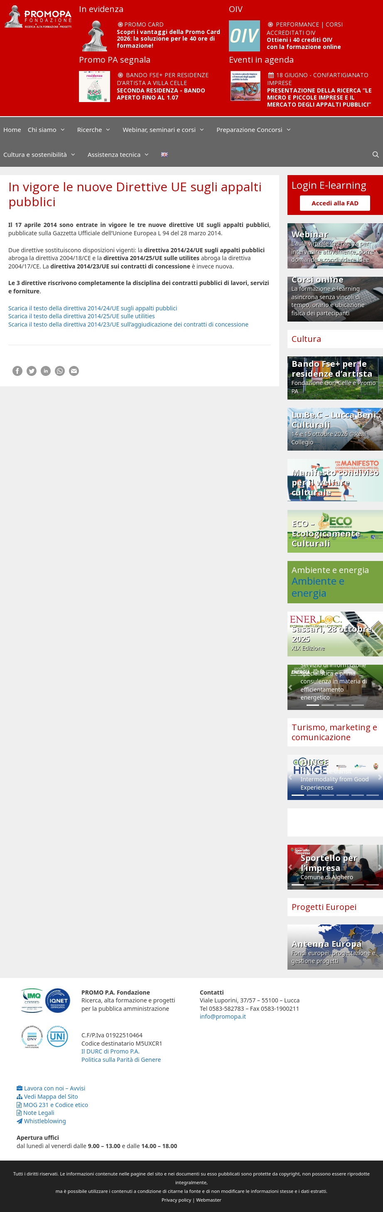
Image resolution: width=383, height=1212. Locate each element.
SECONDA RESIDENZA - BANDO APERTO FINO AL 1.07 (161, 93)
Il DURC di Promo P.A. (110, 1051)
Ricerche (98, 129)
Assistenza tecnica (123, 154)
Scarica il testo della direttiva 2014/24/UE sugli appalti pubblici (92, 308)
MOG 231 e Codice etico (52, 1105)
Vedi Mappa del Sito (47, 1096)
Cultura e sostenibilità (43, 154)
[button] (290, 687)
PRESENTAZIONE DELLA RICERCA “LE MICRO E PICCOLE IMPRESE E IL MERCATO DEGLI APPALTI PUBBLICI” (319, 97)
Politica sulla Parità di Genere (121, 1059)
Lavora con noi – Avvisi (51, 1088)
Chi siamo (51, 129)
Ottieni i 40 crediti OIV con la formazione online (304, 43)
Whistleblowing (41, 1121)
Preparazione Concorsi (258, 129)
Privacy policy (176, 1200)
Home (12, 129)
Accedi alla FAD (335, 203)
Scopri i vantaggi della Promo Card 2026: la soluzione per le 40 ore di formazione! (168, 39)
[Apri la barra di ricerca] (375, 154)
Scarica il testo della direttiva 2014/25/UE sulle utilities (81, 316)
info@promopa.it (223, 1016)
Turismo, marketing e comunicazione (334, 732)
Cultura (306, 338)
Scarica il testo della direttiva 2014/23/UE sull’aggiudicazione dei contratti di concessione (128, 324)
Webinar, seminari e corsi (168, 129)
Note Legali (35, 1113)
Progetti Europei (324, 906)
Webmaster (208, 1200)
